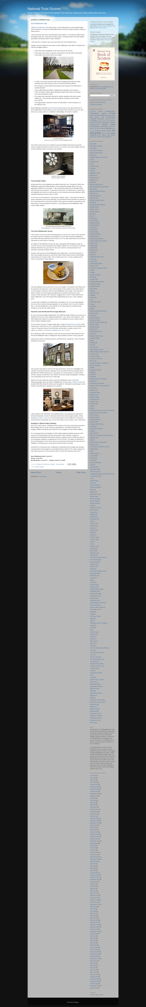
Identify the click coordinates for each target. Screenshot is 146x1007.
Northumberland (94, 126)
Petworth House (94, 546)
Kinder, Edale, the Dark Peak (98, 442)
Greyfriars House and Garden (98, 379)
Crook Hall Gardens (95, 302)
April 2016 (93, 915)
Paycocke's (93, 535)
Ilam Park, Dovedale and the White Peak (101, 435)
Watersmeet (93, 695)
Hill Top (92, 408)
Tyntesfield (93, 677)
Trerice (92, 675)
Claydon (92, 270)
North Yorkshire (110, 122)
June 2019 (93, 848)
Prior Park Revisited (95, 559)
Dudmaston (93, 315)
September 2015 (95, 931)
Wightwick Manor (95, 709)
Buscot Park (93, 227)
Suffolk (104, 130)
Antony (92, 159)
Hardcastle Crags (95, 392)
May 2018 (93, 868)
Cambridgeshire (94, 113)
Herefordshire (100, 119)
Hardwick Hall (94, 394)
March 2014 (93, 972)
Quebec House (94, 564)
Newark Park (93, 512)
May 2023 (93, 777)
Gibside (92, 367)
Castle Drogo (94, 245)
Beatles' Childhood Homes (97, 191)
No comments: (60, 464)
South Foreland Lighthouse (97, 607)
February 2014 (94, 974)
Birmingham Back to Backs (97, 204)
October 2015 (94, 929)
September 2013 (95, 985)
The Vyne (92, 654)
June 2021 (93, 816)
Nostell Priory (94, 514)
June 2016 (93, 911)
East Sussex (94, 117)
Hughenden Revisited (96, 428)
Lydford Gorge (94, 480)
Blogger (76, 1002)
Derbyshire (98, 115)
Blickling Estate (94, 207)
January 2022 (94, 811)
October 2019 (94, 839)
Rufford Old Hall (94, 575)
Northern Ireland (108, 124)
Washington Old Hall (96, 693)
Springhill (92, 614)
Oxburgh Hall (94, 530)
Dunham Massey (95, 318)
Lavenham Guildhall (95, 462)
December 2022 (94, 786)
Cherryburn (93, 259)
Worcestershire (107, 137)
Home (58, 472)
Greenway (93, 376)
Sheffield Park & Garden (97, 589)
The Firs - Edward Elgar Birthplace (100, 648)
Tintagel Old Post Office (72, 324)
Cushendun (93, 306)
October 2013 (94, 983)
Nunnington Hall (94, 519)
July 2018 (93, 863)
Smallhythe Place (95, 600)
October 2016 (94, 902)
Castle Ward (93, 247)
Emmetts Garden (95, 338)
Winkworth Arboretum (96, 715)
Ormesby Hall (94, 523)
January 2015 (94, 949)
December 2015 (94, 924)
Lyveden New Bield (95, 487)
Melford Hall (93, 492)
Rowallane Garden (95, 573)
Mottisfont (93, 505)
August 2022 (93, 796)
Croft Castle (93, 297)
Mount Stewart (94, 510)
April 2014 (93, 970)
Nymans (92, 521)
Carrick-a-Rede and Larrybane (98, 241)
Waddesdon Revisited (96, 686)
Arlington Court (94, 161)
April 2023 (93, 780)
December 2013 (94, 979)
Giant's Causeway (95, 365)
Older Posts (81, 472)
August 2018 (93, 861)
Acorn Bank (93, 148)
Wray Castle (93, 722)
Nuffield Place (94, 517)
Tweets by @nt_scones (96, 994)
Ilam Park (62, 238)
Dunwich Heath (94, 324)
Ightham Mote (94, 433)
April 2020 (93, 827)
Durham (113, 115)
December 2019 (94, 834)
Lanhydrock (93, 460)
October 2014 (94, 956)
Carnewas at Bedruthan (97, 238)
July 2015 (93, 936)
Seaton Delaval (94, 587)
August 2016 (93, 906)
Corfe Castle (93, 288)
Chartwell (92, 254)
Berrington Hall (94, 198)
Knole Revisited (94, 453)
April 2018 (93, 870)
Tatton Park (93, 643)
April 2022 (93, 805)
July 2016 (93, 909)
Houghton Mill (94, 422)
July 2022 (93, 798)
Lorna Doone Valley (95, 476)
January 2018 (94, 872)
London (92, 122)
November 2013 (94, 981)
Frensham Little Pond (96, 358)
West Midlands (102, 135)
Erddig (92, 340)
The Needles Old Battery (97, 652)
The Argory (93, 645)
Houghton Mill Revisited (97, 424)
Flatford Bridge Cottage (96, 349)
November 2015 (94, 927)
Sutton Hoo (93, 639)
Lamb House (93, 458)
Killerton (92, 440)
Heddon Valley (94, 403)
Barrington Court (94, 177)
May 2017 (93, 888)
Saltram (92, 580)
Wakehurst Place (95, 688)
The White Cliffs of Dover (97, 659)
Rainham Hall (94, 566)
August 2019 (93, 843)
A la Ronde (93, 143)
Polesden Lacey (94, 553)
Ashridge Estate (94, 166)
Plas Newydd (94, 548)
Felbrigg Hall (93, 342)
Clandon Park (94, 265)
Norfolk (103, 122)
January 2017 (94, 897)
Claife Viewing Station (96, 263)
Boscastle (93, 214)
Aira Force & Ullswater (96, 150)
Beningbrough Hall (95, 195)
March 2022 (93, 807)
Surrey (108, 130)
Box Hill (92, 216)
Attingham (93, 168)
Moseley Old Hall (95, 503)
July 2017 (93, 884)
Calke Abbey (93, 229)
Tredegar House (94, 668)
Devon (104, 115)
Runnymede (93, 578)
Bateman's (93, 182)
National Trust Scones (44, 9)
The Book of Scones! (96, 104)
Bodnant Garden (94, 211)
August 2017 (93, 881)
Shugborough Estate (96, 593)
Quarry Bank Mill (95, 562)
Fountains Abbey (95, 356)
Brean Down (93, 218)
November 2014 (94, 954)
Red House (93, 568)
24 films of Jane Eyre (44, 418)
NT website (106, 39)
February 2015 (94, 947)
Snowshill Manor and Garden (98, 602)
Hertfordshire (108, 118)
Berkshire (100, 111)
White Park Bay (94, 704)
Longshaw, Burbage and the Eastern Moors (102, 474)
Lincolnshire (112, 121)
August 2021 (93, 814)
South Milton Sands (95, 609)
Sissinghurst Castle (95, 596)
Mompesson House (95, 494)
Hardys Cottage (94, 397)
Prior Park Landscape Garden (98, 557)
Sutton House (94, 641)
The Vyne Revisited (95, 657)
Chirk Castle (93, 261)
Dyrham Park (94, 329)
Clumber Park (94, 279)
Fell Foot (92, 345)
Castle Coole (93, 243)
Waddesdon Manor (95, 684)
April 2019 (93, 850)
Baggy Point (93, 175)
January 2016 (94, 922)
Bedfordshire (93, 111)
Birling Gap (93, 202)
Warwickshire (94, 135)
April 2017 (93, 890)
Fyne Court (93, 360)
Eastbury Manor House (96, 336)
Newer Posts (36, 472)
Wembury (93, 697)
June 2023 (93, 775)
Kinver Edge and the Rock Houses (100, 446)
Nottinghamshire (104, 126)
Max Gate (93, 489)
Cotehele (54, 108)
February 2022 (94, 809)
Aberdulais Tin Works (96, 146)
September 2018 (95, 859)
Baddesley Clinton (95, 173)
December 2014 (94, 951)
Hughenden (93, 426)
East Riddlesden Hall (39, 23)
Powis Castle (93, 555)
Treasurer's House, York (97, 666)
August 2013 (93, 988)
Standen (92, 621)
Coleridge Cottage (95, 284)
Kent (94, 121)
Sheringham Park (95, 591)
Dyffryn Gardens (94, 327)
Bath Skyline (93, 189)
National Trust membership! (98, 102)
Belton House (94, 193)
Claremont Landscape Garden (98, 268)
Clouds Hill (93, 277)
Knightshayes (94, 449)
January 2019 (94, 854)
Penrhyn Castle (94, 539)
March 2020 (93, 829)
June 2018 (93, 866)
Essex (102, 117)
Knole (50, 326)
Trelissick (92, 670)
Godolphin (93, 374)
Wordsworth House (95, 720)
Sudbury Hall (93, 634)
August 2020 (93, 825)
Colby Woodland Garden (97, 281)
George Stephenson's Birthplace (99, 363)
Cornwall (112, 113)
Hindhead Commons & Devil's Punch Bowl (102, 410)
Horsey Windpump (95, 419)
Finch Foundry (94, 347)
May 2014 (93, 967)
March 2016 (93, 918)
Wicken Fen (93, 706)
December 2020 (94, 818)
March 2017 (93, 893)
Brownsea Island (95, 223)
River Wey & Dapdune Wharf (98, 571)
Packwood (93, 532)
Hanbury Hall (93, 390)
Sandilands (93, 582)
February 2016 (94, 920)
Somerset (108, 128)
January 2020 (94, 832)
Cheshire (104, 113)
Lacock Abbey (94, 455)
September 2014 (95, 958)
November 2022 (94, 789)
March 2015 (93, 945)
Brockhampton (94, 220)
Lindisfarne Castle (95, 469)
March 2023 (93, 782)
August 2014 (93, 961)
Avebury (92, 171)
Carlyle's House (94, 236)
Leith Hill (92, 464)
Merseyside (98, 122)
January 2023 (94, 784)
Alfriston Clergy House (96, 152)
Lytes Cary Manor (95, 485)
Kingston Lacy (94, 444)
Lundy (92, 478)
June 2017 (93, 886)
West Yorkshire (39, 467)
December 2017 (94, 875)
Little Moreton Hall (95, 471)
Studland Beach (94, 632)
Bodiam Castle (94, 209)
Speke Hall (93, 611)
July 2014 (93, 963)
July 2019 (93, 845)
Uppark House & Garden (97, 679)
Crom (91, 299)
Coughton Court (94, 293)
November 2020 (94, 820)
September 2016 (95, 904)
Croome (92, 304)
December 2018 (94, 857)
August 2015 (93, 933)
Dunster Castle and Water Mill (98, 322)
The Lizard (93, 650)
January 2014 (94, 976)
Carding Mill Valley (95, 234)
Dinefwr (92, 308)
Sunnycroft (93, 636)
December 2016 (94, 900)
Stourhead (93, 627)
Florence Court (94, 354)
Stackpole (93, 618)
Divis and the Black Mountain (98, 311)
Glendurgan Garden (95, 370)
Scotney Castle (94, 584)
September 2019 (95, 841)
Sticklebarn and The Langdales (99, 623)
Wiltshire (100, 137)
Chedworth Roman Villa (97, 256)
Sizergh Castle (94, 598)
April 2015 (93, 943)
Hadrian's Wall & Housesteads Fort (100, 385)
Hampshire (93, 119)
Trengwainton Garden (96, 672)
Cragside (92, 295)
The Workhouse (94, 661)
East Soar (93, 333)
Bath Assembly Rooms (96, 184)
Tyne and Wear (106, 133)
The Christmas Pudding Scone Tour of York (55, 330)
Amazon (92, 41)
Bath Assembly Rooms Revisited (99, 186)
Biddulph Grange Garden (97, 200)
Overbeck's (93, 528)
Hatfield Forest (94, 401)
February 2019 (94, 852)
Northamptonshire (94, 124)
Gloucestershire (110, 117)
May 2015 (93, 940)
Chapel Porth (94, 250)
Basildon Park (94, 180)
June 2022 (93, 800)
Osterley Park (94, 526)
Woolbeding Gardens (96, 718)
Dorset (109, 115)
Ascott (92, 164)
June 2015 (93, 938)
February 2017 (94, 895)
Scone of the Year (94, 128)
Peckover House (94, 537)
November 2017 (94, 877)
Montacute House (95, 498)
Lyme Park (93, 483)
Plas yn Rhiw (93, 550)
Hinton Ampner (94, 415)
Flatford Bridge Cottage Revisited (99, 351)
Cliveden (92, 272)
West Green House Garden (98, 702)
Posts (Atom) (42, 476)
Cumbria (92, 115)
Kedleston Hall (94, 437)
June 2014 (93, 965)
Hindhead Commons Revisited (98, 412)
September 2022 (95, 793)
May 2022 (93, 802)
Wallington (93, 691)
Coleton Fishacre (95, 286)
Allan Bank (93, 155)
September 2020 (95, 823)
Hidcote (92, 406)
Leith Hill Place (94, 467)
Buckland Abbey (94, 225)
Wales (113, 133)
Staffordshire (98, 130)
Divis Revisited (94, 313)
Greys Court (93, 381)
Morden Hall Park (95, 501)
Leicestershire (105, 120)
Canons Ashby (94, 232)
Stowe (92, 629)
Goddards (93, 372)
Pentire (92, 544)
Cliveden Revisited (95, 275)
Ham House (93, 388)
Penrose (92, 541)
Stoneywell (93, 625)
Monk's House (94, 496)
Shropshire (102, 128)
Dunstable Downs (95, 320)
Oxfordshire (112, 126)
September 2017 (95, 879)
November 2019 (94, 836)
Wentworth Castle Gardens (97, 700)
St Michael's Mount (95, 616)
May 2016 (93, 913)
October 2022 (94, 791)
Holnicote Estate (94, 417)
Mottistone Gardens (95, 507)
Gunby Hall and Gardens (97, 383)
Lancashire (99, 120)
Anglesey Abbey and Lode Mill (98, 157)
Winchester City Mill (95, 713)
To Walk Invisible (77, 382)
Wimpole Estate (94, 711)
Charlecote (93, 252)
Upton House (94, 682)
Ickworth (92, 431)
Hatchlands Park (94, 399)
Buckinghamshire (110, 111)
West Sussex (111, 135)
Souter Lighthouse (95, 605)
